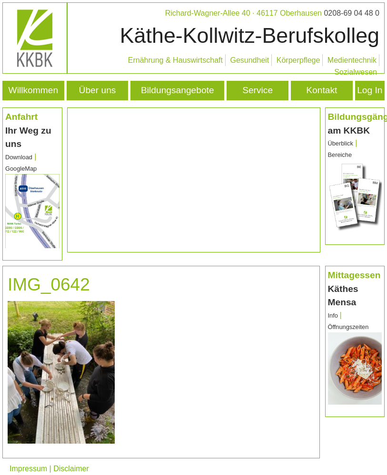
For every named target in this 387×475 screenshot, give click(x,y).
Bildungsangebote (177, 90)
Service (257, 90)
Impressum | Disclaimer (49, 469)
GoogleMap (21, 168)
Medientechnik (352, 60)
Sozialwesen (355, 72)
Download (18, 157)
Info (334, 315)
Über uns (97, 90)
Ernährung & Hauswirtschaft (175, 60)
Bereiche (340, 154)
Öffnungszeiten (348, 326)
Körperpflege (298, 60)
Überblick (340, 143)
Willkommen (33, 90)
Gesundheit (249, 60)
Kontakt (321, 90)
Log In (369, 90)
